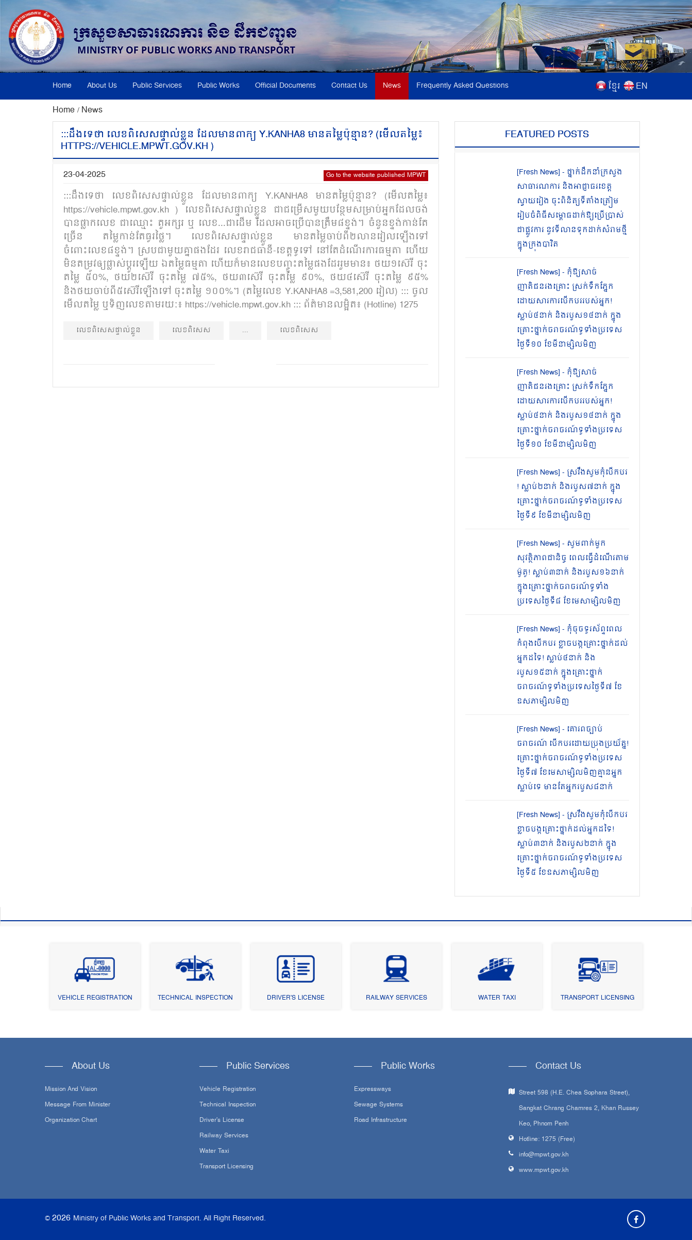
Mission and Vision (71, 1090)
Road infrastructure (380, 1120)
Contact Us (349, 85)
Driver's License (296, 998)
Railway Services (396, 998)
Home (62, 85)
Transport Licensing (597, 998)
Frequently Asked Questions (462, 85)
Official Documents (285, 85)
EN (642, 86)
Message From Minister (77, 1105)
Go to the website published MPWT (376, 175)
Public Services (157, 85)
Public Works (218, 85)
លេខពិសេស (191, 330)
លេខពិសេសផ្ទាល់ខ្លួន (108, 330)
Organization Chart (71, 1120)
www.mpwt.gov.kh (544, 1170)
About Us (102, 85)
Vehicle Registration (95, 998)
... (245, 330)
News (392, 85)
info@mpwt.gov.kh (544, 1155)
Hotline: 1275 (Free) (547, 1139)
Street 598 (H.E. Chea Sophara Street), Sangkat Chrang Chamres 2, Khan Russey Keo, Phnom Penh (579, 1109)
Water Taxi (497, 998)
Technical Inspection (195, 998)
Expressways (372, 1090)
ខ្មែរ (614, 86)
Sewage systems (378, 1105)
